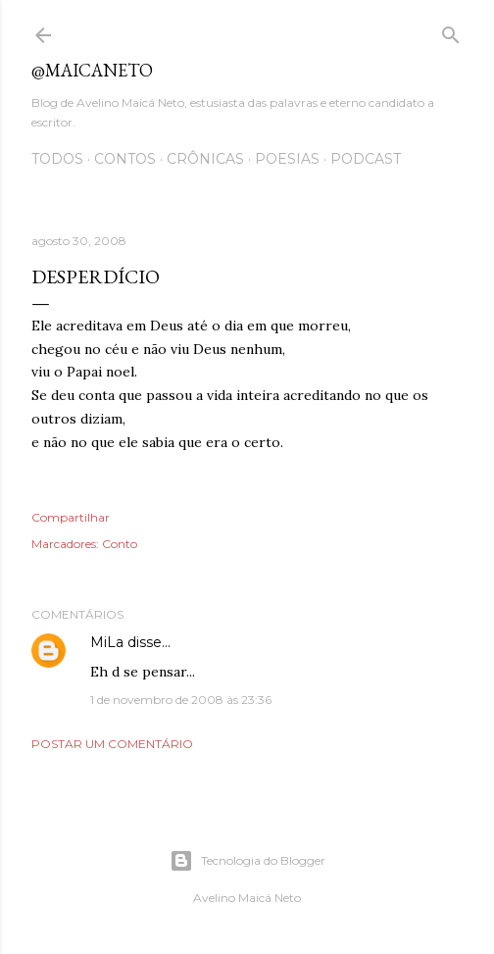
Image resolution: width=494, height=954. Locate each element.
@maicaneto (92, 70)
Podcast (365, 159)
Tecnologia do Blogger (247, 861)
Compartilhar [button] (70, 517)
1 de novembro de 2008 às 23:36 (181, 699)
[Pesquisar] (451, 31)
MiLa (107, 642)
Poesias (287, 159)
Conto (119, 543)
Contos (125, 159)
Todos (57, 159)
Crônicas (205, 159)
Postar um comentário (112, 743)
